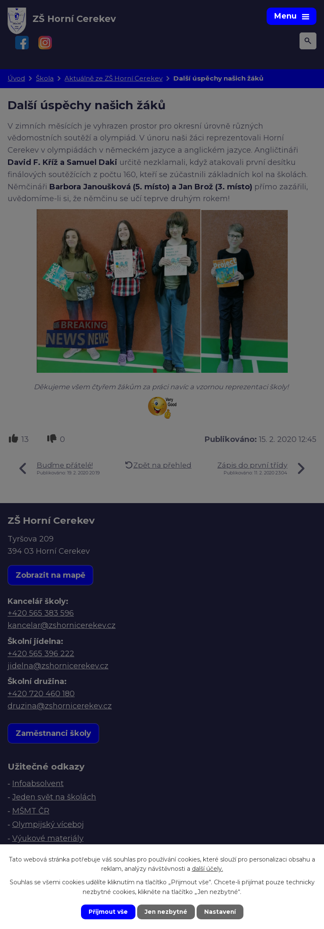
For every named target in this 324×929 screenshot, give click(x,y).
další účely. (207, 868)
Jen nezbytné (166, 912)
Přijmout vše (107, 912)
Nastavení (221, 912)
